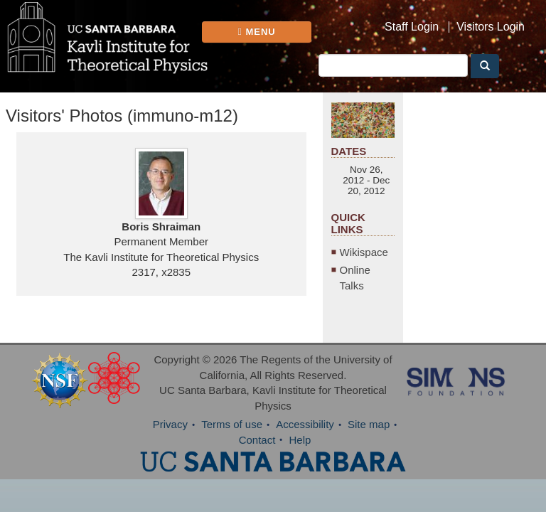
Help (300, 440)
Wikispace (364, 252)
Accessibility (305, 424)
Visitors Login (490, 27)
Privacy (170, 424)
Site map (369, 424)
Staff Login (412, 27)
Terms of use (231, 424)
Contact (257, 440)
